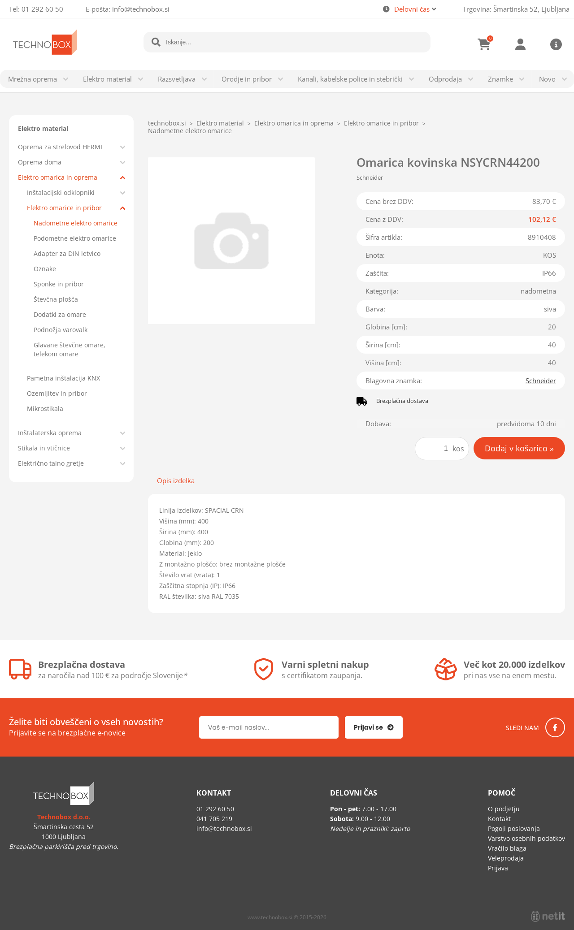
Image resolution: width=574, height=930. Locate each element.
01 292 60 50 (42, 8)
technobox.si (167, 123)
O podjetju (504, 809)
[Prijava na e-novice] (374, 727)
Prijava (520, 44)
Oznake (45, 268)
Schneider (541, 380)
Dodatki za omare (60, 314)
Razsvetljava (177, 78)
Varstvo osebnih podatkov (526, 838)
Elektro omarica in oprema (57, 177)
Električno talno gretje (51, 463)
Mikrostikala (45, 408)
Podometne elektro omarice (75, 238)
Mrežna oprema (32, 78)
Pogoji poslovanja (514, 828)
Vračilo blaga (507, 848)
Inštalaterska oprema (50, 432)
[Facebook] (555, 727)
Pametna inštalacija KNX (63, 378)
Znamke (500, 78)
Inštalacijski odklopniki (61, 192)
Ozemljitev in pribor (57, 393)
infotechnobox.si (141, 8)
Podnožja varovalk (60, 329)
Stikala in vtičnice (44, 448)
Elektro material (107, 78)
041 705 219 (214, 818)
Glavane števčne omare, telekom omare (69, 349)
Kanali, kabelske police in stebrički (350, 78)
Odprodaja (445, 78)
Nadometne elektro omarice (75, 223)
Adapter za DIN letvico (67, 253)
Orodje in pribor (247, 78)
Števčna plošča (56, 299)
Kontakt (499, 818)
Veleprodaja (506, 858)
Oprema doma (39, 162)
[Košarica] (484, 44)
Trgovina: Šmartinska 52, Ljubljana (516, 8)
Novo (547, 78)
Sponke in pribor (59, 284)
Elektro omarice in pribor (64, 207)
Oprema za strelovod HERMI (60, 147)
